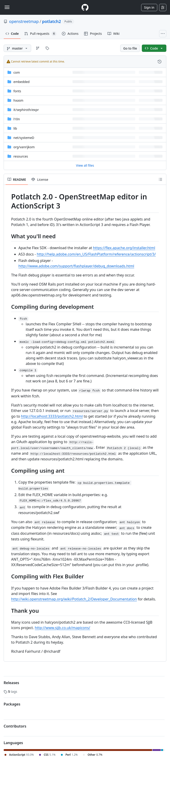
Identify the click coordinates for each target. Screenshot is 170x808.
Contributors (15, 726)
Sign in (149, 7)
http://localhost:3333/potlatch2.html (52, 416)
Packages (12, 704)
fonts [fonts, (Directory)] (17, 91)
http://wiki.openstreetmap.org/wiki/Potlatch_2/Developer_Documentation (74, 599)
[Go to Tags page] (47, 48)
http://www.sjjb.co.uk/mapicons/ (62, 627)
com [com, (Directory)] (16, 72)
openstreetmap (24, 21)
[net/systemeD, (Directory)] (23, 138)
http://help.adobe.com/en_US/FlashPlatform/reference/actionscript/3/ (96, 254)
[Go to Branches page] (37, 48)
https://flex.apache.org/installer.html (124, 247)
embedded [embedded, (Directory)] (21, 82)
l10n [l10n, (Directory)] (16, 119)
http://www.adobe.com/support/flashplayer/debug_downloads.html (76, 265)
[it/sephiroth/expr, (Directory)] (26, 110)
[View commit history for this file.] (159, 61)
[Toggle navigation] (7, 7)
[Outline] (160, 179)
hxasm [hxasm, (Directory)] (18, 100)
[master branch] (17, 48)
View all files (85, 165)
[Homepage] (85, 7)
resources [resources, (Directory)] (20, 156)
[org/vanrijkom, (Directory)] (24, 147)
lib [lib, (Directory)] (15, 128)
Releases (11, 682)
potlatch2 (51, 21)
